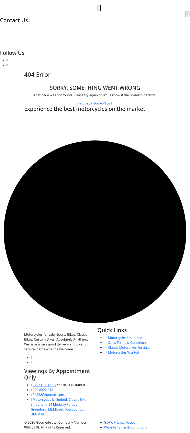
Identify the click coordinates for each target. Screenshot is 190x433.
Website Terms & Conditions (125, 427)
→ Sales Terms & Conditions (125, 342)
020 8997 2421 (11, 28)
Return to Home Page (94, 103)
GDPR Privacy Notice (119, 422)
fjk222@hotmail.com (16, 37)
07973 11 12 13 (12, 32)
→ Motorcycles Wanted (121, 352)
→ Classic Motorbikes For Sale (127, 347)
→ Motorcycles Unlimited (123, 337)
